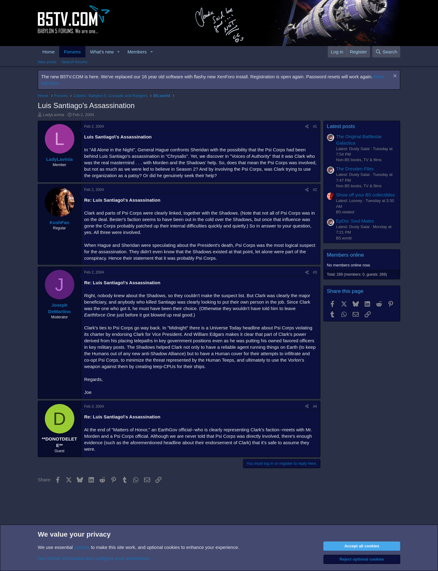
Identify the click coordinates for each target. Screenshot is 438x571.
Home (48, 51)
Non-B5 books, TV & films (359, 159)
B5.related (345, 212)
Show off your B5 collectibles (365, 194)
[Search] (386, 51)
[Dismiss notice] (394, 76)
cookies (82, 547)
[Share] (307, 126)
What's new (102, 51)
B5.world (344, 238)
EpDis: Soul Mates (355, 220)
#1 (315, 126)
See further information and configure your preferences (94, 558)
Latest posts (341, 126)
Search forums (74, 62)
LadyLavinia (53, 114)
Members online (345, 255)
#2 (315, 190)
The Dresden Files (355, 168)
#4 (315, 406)
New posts (47, 62)
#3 (315, 272)
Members (137, 51)
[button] (118, 51)
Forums (72, 51)
